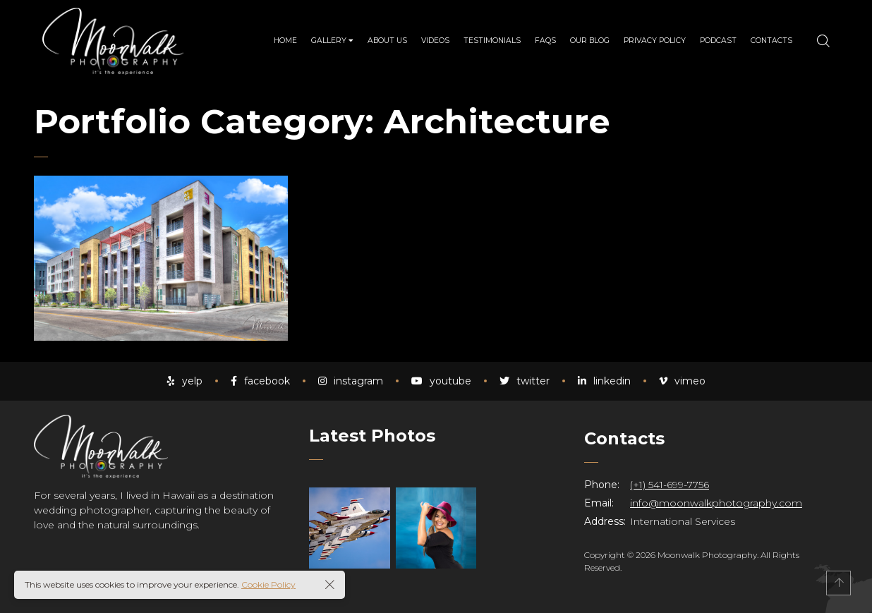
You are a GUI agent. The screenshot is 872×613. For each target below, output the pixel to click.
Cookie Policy (268, 584)
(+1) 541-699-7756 (669, 484)
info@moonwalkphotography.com (716, 503)
